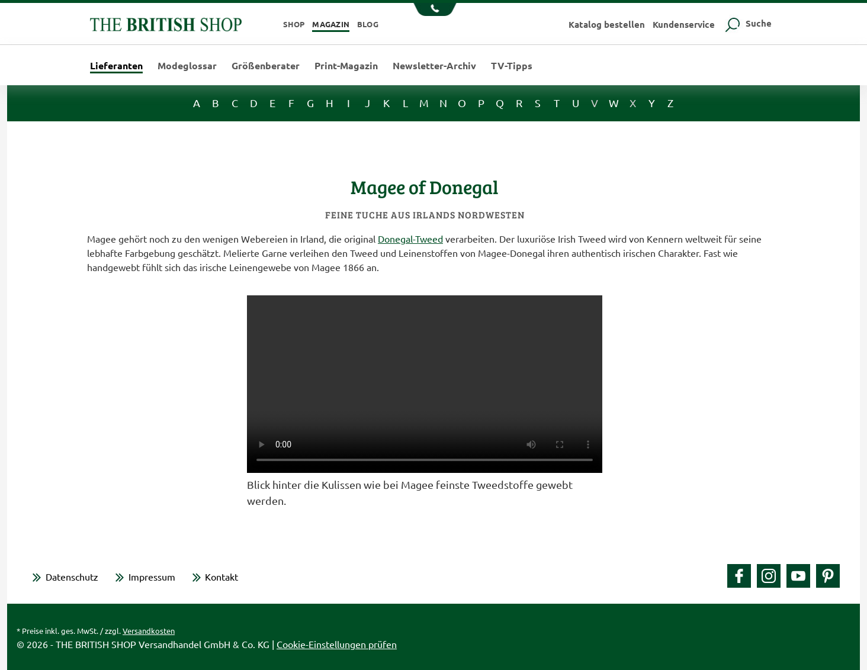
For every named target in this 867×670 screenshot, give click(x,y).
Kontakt (221, 576)
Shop (294, 24)
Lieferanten (116, 66)
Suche (747, 23)
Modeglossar (187, 65)
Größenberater (266, 65)
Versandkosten (149, 631)
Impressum (152, 576)
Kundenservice (684, 24)
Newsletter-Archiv (434, 65)
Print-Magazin (346, 65)
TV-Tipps (511, 65)
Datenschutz (72, 576)
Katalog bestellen (607, 24)
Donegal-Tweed (410, 238)
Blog (367, 24)
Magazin (330, 24)
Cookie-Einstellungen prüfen (337, 644)
